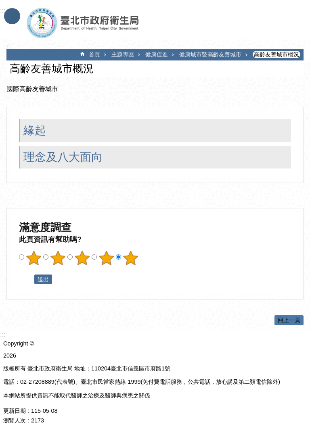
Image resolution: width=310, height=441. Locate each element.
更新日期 (14, 411)
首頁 (94, 54)
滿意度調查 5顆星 (130, 258)
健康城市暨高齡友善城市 (210, 54)
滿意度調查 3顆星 (82, 258)
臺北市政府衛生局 (106, 23)
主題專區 (122, 54)
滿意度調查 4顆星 (106, 258)
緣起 (34, 130)
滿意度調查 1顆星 (33, 258)
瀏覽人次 (14, 420)
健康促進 (156, 54)
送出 (26, 279)
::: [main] (9, 46)
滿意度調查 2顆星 (57, 258)
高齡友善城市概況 (276, 54)
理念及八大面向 (63, 157)
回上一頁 (289, 320)
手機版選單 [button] (12, 16)
